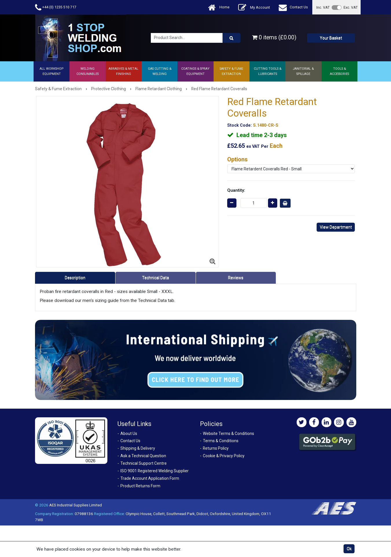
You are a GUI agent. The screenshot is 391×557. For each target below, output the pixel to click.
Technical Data (155, 277)
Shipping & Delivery (137, 448)
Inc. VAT (323, 7)
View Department (336, 227)
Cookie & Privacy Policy (224, 455)
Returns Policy (216, 448)
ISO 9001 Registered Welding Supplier (154, 471)
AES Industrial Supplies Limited (75, 505)
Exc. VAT (351, 7)
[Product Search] (232, 38)
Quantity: (236, 190)
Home (219, 7)
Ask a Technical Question (143, 455)
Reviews (235, 277)
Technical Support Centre (143, 463)
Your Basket (331, 38)
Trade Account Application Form (149, 478)
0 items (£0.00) (274, 37)
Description (75, 277)
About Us (128, 433)
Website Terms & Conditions (228, 433)
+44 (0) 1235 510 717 (55, 7)
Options (237, 159)
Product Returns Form (140, 486)
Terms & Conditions (220, 440)
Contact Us (293, 7)
